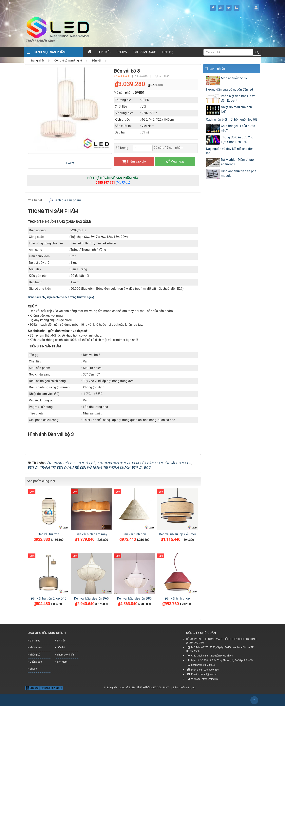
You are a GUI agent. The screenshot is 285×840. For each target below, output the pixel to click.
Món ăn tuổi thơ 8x (234, 78)
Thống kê (35, 788)
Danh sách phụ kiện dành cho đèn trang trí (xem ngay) (61, 297)
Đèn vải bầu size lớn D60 (91, 732)
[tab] (35, 200)
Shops (33, 802)
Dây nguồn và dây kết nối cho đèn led (230, 151)
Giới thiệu (35, 774)
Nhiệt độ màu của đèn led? (236, 109)
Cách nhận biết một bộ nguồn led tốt (231, 119)
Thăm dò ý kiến (65, 788)
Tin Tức (61, 774)
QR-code (32, 821)
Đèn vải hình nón (134, 668)
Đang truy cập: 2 (51, 821)
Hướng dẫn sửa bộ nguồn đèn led (229, 89)
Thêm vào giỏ (134, 161)
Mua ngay (174, 161)
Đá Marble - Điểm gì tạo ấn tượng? (237, 162)
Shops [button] (122, 52)
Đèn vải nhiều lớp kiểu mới (177, 668)
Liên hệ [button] (167, 52)
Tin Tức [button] (104, 52)
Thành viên (36, 781)
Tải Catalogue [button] (144, 52)
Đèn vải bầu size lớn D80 (134, 732)
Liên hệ (61, 781)
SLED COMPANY (159, 821)
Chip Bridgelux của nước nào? (238, 128)
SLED (132, 821)
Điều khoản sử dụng (184, 821)
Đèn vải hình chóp (177, 732)
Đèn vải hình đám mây (91, 668)
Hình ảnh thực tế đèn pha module (238, 173)
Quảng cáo (36, 795)
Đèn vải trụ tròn (48, 668)
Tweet (70, 163)
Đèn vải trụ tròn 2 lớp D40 (48, 732)
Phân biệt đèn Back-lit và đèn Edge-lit (238, 98)
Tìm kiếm (62, 795)
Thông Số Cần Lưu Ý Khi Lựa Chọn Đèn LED (238, 139)
